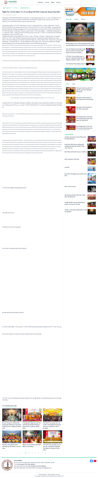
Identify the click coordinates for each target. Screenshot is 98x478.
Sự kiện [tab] (76, 19)
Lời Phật (67, 167)
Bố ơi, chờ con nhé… (70, 186)
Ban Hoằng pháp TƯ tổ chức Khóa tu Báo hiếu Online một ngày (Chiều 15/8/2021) (84, 128)
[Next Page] (42, 452)
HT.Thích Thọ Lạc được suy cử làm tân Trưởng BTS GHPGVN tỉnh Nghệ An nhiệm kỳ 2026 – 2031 (75, 58)
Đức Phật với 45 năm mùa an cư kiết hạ (76, 152)
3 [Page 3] (32, 453)
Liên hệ (58, 2)
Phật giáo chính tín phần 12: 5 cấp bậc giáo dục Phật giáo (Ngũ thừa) (84, 89)
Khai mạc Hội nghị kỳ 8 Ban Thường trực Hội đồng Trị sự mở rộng (11, 446)
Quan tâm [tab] (68, 19)
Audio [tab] (73, 84)
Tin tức (47, 2)
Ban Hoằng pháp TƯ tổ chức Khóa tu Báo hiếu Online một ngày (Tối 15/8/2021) (84, 118)
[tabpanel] (80, 43)
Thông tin (40, 2)
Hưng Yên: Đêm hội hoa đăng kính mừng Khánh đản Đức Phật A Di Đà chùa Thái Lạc (74, 146)
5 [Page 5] (38, 453)
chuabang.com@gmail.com (44, 468)
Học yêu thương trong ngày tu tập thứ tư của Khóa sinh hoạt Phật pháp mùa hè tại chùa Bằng (75, 50)
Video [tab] (67, 84)
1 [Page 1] (25, 453)
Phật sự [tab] (83, 19)
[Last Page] (45, 452)
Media (52, 2)
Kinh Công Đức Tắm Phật (72, 159)
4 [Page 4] (35, 453)
